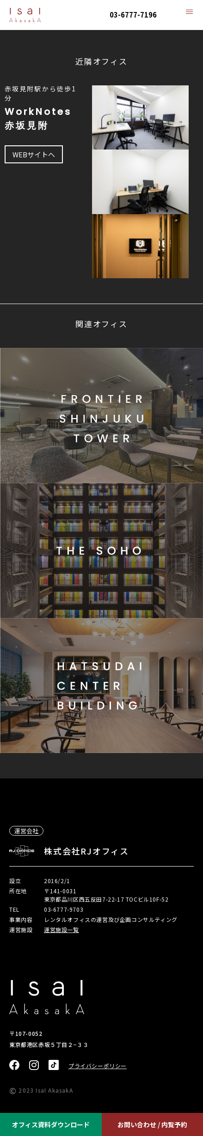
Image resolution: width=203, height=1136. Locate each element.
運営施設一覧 (61, 929)
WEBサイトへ (33, 154)
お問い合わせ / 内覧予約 (152, 1124)
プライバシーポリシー (97, 1066)
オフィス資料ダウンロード (51, 1124)
